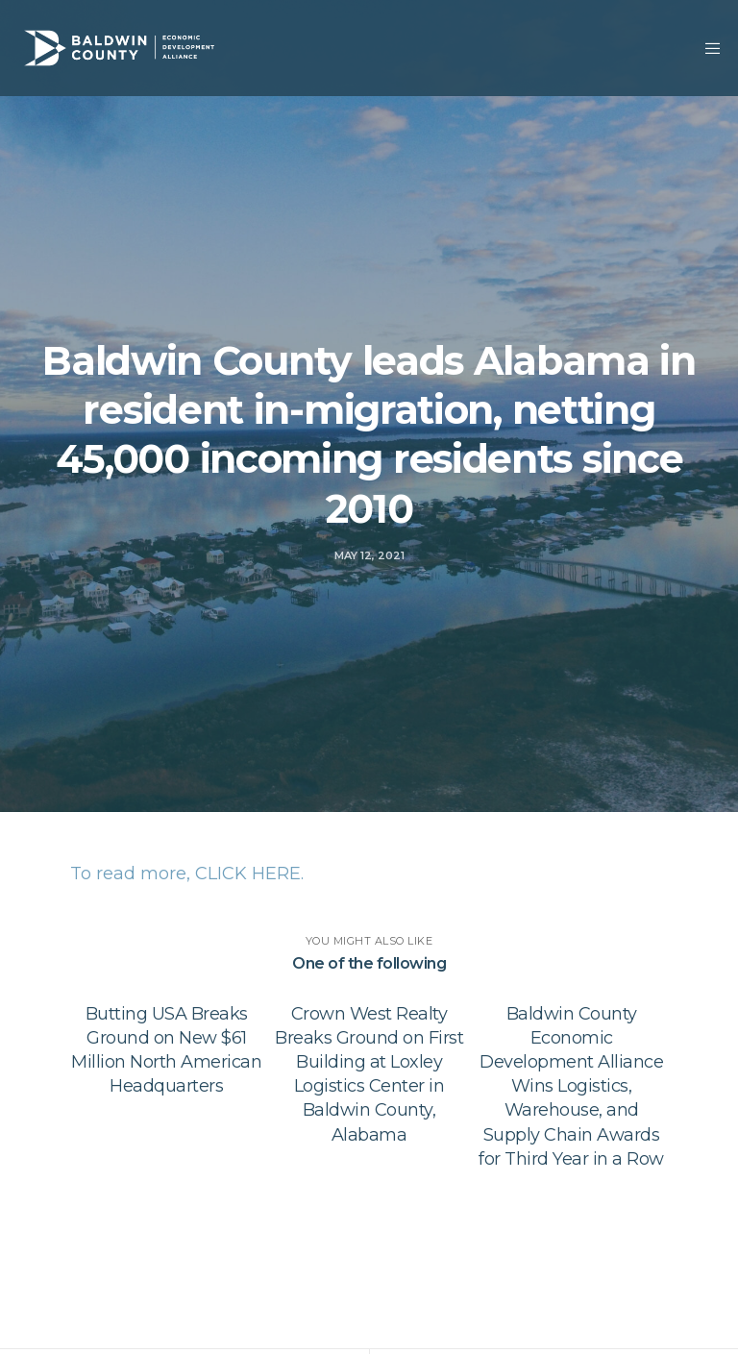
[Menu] (706, 48)
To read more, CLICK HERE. (187, 873)
